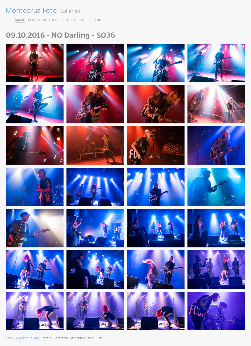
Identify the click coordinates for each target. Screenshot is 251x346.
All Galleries (92, 20)
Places (34, 20)
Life (9, 20)
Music (20, 20)
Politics (50, 20)
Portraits (69, 20)
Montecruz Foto (31, 10)
